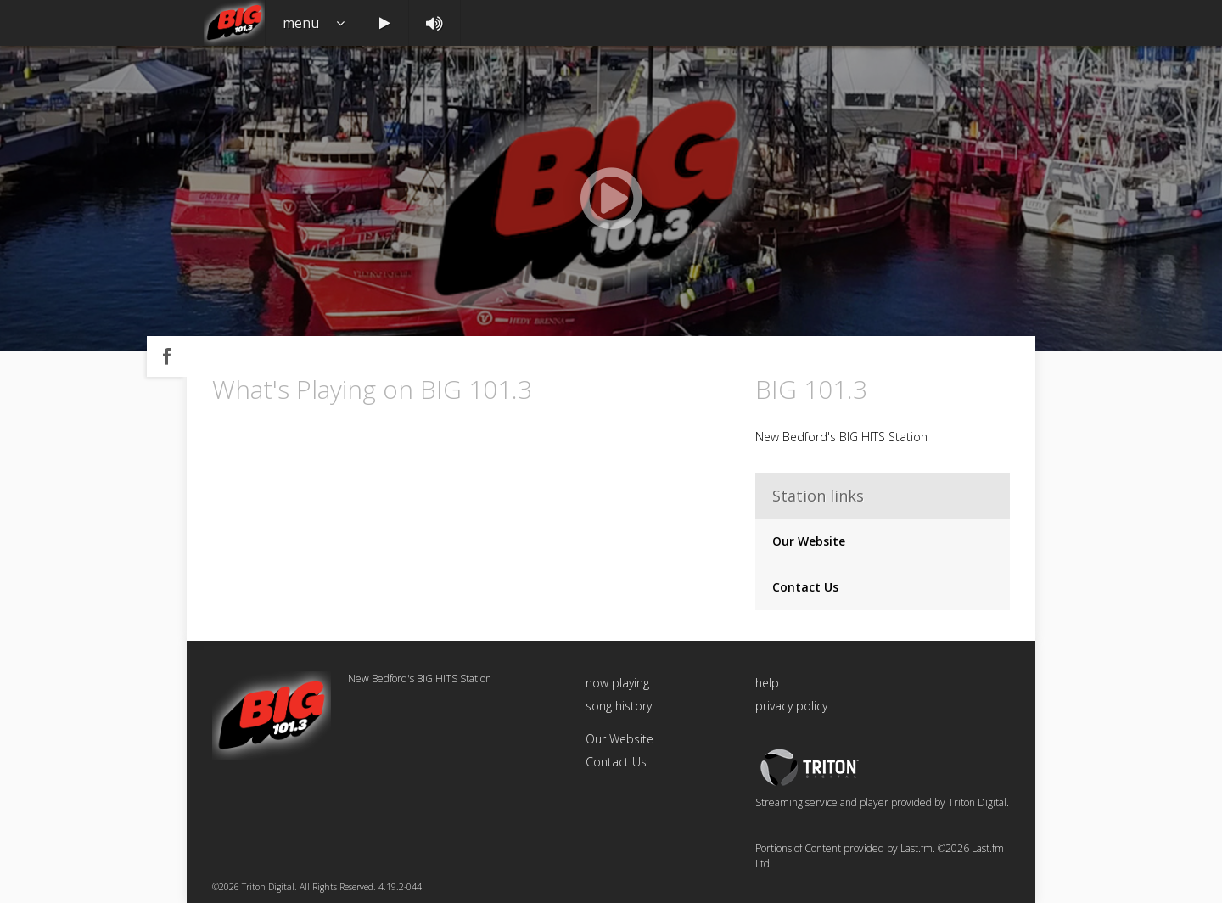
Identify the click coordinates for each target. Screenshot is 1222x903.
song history (619, 706)
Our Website (808, 541)
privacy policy (791, 706)
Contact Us (805, 587)
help (767, 683)
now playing (617, 683)
